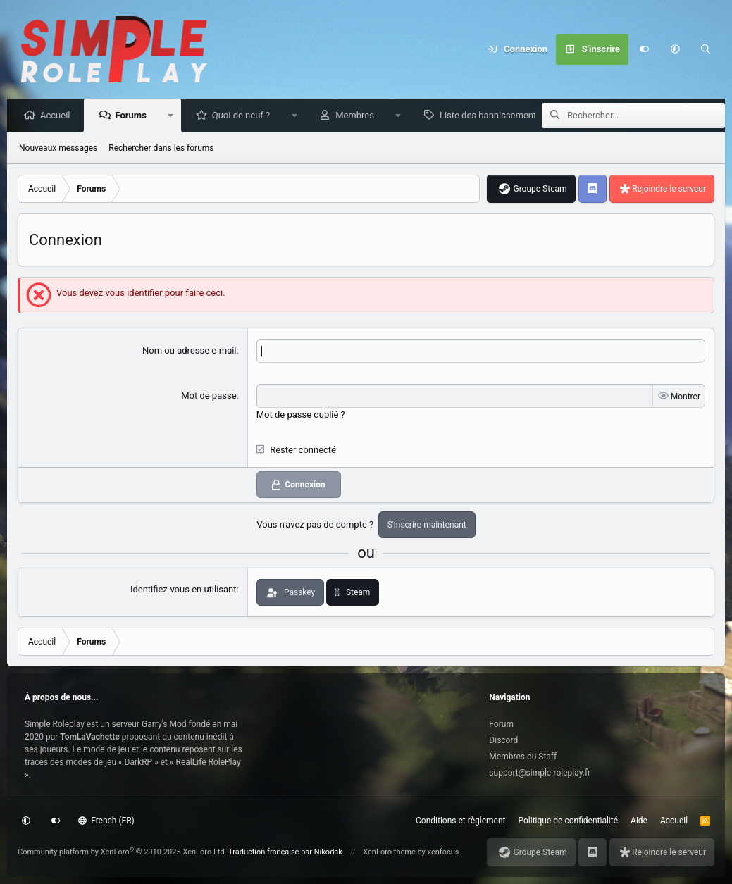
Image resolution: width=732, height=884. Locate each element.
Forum (501, 724)
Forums (133, 116)
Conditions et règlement (461, 821)
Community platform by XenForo (122, 852)
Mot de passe (208, 396)
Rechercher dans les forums (160, 149)
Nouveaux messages (58, 149)
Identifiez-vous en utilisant (183, 589)
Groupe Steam (539, 189)
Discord (503, 740)
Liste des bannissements (494, 116)
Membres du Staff (523, 756)
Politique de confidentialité (569, 821)
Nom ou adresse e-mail (189, 351)
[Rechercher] (705, 49)
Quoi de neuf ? (245, 116)
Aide (639, 821)
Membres (358, 116)
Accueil (58, 116)
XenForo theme (389, 852)
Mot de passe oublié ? (300, 414)
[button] (674, 49)
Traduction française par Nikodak (285, 852)
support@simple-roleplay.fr (539, 773)
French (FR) (106, 821)
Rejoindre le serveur (669, 189)
